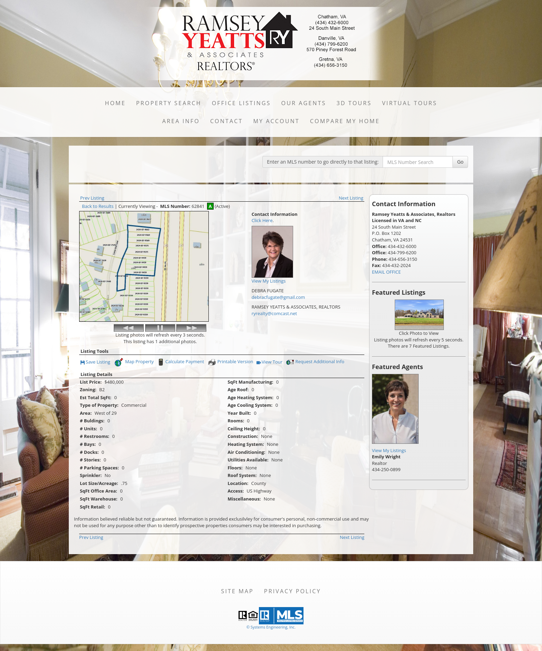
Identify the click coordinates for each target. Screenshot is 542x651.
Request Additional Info (314, 362)
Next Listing (351, 198)
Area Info (181, 121)
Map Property (134, 362)
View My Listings (389, 450)
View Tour (269, 362)
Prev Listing (92, 198)
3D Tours (354, 103)
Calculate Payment (180, 362)
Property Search (169, 103)
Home (115, 103)
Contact (226, 121)
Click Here (262, 220)
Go (460, 161)
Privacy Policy (292, 591)
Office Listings (241, 103)
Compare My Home (345, 121)
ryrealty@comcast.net (274, 313)
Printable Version (230, 362)
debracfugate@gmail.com (278, 297)
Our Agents (303, 103)
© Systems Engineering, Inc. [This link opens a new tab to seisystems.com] (271, 627)
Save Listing (95, 362)
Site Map (237, 591)
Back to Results (98, 206)
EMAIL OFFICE (386, 272)
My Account (276, 121)
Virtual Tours (409, 103)
